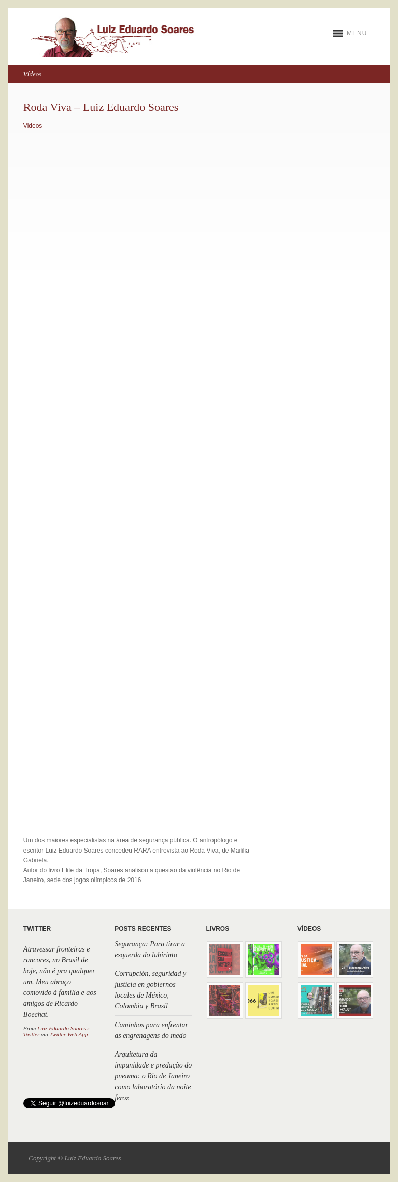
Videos (32, 125)
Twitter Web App (69, 1034)
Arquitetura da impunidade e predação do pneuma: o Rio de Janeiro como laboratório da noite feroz (153, 1076)
